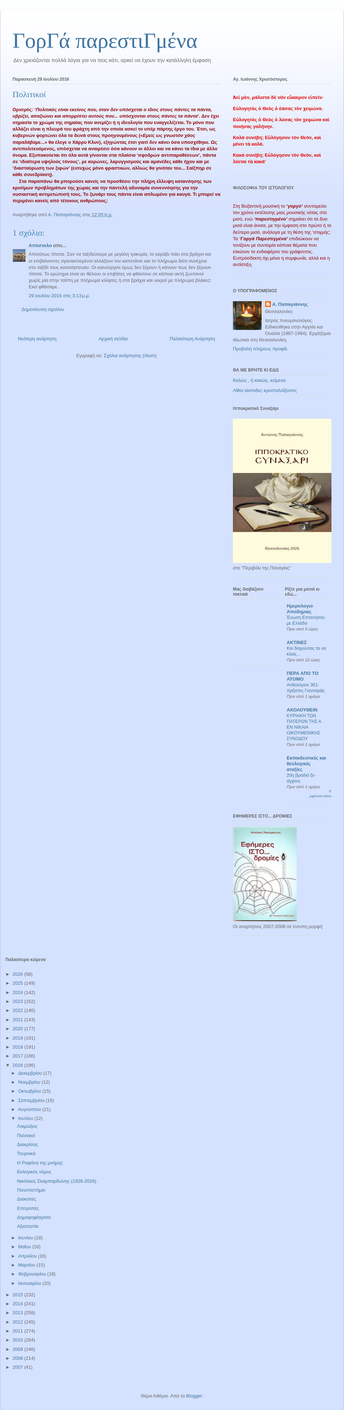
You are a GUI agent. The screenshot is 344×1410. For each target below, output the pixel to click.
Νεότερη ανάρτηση (37, 338)
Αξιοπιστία (27, 1226)
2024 (18, 992)
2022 (18, 1010)
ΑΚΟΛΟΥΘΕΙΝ (302, 710)
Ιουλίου (26, 1118)
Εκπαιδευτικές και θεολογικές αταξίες (306, 763)
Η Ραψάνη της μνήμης (40, 1162)
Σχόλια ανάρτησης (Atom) (130, 355)
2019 (18, 1038)
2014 (18, 1303)
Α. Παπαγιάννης (290, 304)
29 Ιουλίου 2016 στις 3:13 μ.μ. (59, 295)
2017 (18, 1056)
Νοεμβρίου (30, 1082)
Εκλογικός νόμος (34, 1171)
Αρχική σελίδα (113, 338)
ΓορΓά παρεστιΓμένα (105, 40)
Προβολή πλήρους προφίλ (260, 348)
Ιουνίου (26, 1237)
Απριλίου (28, 1256)
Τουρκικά (26, 1153)
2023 (18, 1001)
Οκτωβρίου (30, 1091)
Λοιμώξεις (27, 1126)
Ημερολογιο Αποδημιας (300, 608)
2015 (18, 1294)
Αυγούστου (30, 1109)
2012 (18, 1322)
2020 (18, 1028)
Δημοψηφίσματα (34, 1217)
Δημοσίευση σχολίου (43, 309)
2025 (18, 983)
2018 (18, 1047)
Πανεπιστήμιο (31, 1190)
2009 (18, 1349)
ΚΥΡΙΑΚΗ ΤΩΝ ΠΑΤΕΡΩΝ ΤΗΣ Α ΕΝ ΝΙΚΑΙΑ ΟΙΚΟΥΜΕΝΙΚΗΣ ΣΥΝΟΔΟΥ (304, 727)
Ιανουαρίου (30, 1283)
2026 (18, 974)
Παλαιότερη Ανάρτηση (192, 338)
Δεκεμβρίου (30, 1073)
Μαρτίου (27, 1265)
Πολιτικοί (26, 1135)
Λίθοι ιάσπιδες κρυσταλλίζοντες (265, 390)
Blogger (194, 1396)
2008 (18, 1358)
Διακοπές (26, 1199)
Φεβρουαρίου (32, 1274)
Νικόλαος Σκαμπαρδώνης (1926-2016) (56, 1181)
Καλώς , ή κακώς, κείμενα (259, 380)
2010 (18, 1340)
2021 (18, 1019)
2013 (18, 1312)
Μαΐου (25, 1246)
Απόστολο (40, 245)
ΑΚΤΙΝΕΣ (297, 642)
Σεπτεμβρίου (32, 1100)
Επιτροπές (28, 1208)
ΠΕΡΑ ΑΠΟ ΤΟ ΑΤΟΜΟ (303, 676)
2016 (18, 1065)
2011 (18, 1331)
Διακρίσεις (27, 1144)
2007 (18, 1367)
